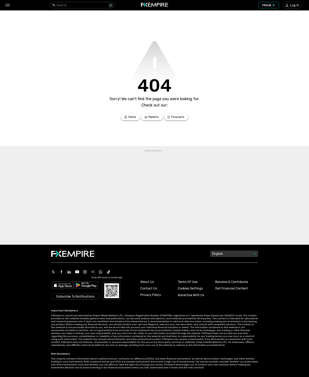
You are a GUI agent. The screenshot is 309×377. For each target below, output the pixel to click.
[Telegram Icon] (92, 272)
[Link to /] (130, 117)
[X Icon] (53, 272)
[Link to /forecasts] (176, 117)
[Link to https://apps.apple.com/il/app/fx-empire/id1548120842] (63, 285)
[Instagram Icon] (85, 272)
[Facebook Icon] (61, 272)
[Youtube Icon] (77, 272)
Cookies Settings (190, 288)
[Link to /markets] (152, 117)
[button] (7, 5)
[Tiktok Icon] (108, 272)
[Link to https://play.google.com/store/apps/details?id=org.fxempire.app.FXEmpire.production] (86, 285)
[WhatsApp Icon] (100, 272)
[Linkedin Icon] (69, 272)
